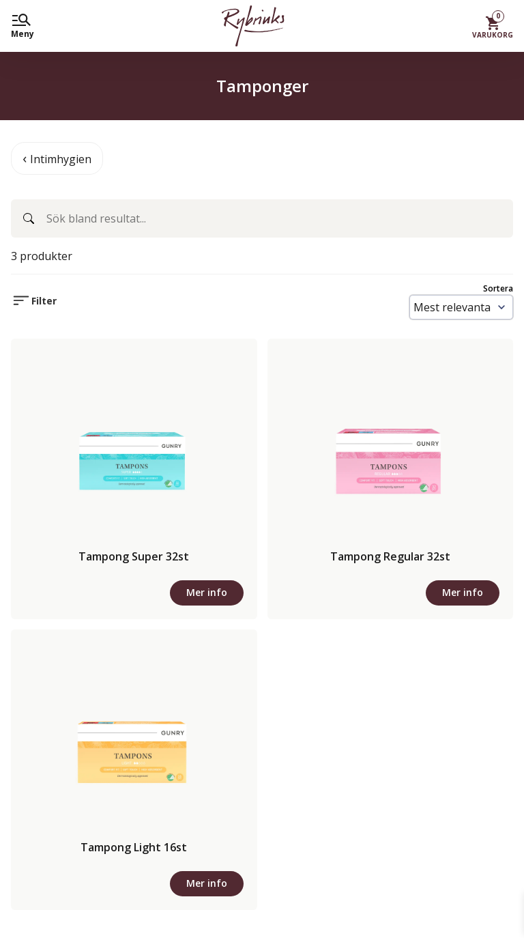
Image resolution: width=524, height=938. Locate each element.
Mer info (206, 592)
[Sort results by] (461, 307)
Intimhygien (60, 159)
